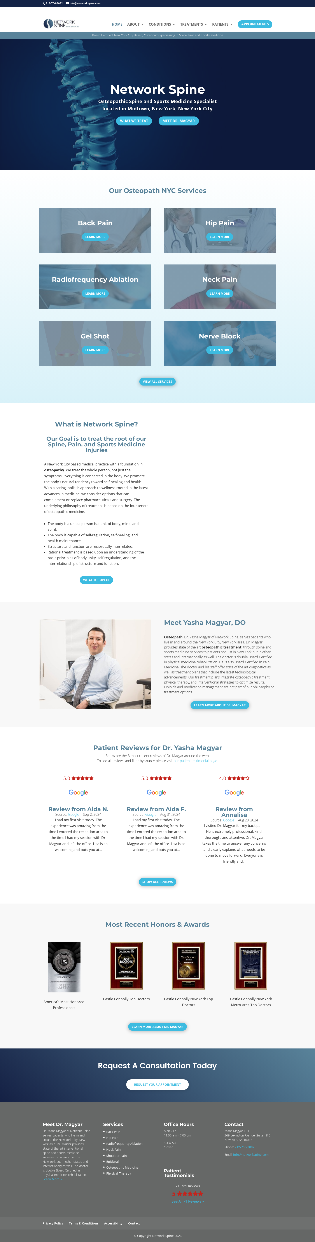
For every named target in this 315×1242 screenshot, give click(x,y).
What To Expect (96, 580)
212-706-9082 (244, 1147)
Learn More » (52, 1179)
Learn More (95, 237)
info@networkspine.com (251, 1154)
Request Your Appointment (157, 1084)
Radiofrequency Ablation (124, 1144)
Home (117, 24)
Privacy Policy (53, 1223)
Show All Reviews (157, 882)
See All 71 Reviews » (188, 1201)
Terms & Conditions (83, 1223)
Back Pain (113, 1132)
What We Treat (134, 120)
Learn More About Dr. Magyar (220, 705)
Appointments (255, 24)
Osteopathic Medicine (122, 1167)
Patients (220, 24)
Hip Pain (112, 1138)
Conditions (160, 24)
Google (73, 814)
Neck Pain (113, 1149)
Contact (134, 1223)
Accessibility (113, 1223)
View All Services (157, 381)
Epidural (112, 1161)
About (133, 24)
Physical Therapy (118, 1173)
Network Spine (157, 89)
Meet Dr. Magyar (179, 120)
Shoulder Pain (116, 1156)
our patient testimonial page (195, 760)
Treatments (191, 24)
